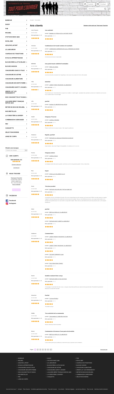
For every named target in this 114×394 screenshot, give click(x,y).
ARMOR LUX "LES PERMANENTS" (85, 369)
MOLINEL (20, 360)
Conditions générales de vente (39, 389)
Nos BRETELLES (23, 374)
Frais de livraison (52, 389)
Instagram (11, 203)
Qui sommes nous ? (11, 389)
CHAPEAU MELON (53, 156)
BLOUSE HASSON (81, 365)
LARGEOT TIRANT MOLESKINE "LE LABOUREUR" (60, 85)
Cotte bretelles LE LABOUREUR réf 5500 (58, 316)
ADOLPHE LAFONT (23, 363)
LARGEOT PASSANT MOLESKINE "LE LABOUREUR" (60, 236)
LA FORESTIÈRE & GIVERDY (55, 374)
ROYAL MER (79, 360)
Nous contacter (16, 184)
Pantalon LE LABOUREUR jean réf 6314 (58, 104)
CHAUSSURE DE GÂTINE (54, 367)
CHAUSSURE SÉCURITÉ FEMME (27, 369)
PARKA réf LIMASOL (53, 67)
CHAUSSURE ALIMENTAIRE (84, 367)
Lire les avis (16, 167)
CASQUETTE (50, 376)
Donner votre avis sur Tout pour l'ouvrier (96, 25)
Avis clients (61, 389)
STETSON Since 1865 (53, 360)
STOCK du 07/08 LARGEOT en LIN (57, 174)
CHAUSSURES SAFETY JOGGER (56, 369)
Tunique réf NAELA (53, 298)
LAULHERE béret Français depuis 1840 (59, 372)
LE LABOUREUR (51, 363)
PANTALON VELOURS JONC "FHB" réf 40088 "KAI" (60, 189)
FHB (77, 358)
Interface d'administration (101, 389)
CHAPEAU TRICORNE (54, 120)
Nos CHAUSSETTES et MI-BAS (27, 372)
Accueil (31, 20)
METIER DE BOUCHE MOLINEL (84, 372)
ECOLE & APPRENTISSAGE (25, 365)
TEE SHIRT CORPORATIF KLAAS (56, 254)
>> (50, 349)
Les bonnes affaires (81, 389)
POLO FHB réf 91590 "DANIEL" (56, 263)
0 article (90, 4)
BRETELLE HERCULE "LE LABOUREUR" (58, 212)
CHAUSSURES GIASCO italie (26, 367)
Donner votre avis (16, 164)
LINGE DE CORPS (23, 379)
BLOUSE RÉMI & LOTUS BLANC (56, 365)
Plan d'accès (26, 389)
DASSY (49, 358)
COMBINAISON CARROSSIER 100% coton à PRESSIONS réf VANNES (64, 49)
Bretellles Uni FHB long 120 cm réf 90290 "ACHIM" (60, 33)
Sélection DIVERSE (82, 376)
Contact (103, 4)
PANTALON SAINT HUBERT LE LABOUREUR (59, 221)
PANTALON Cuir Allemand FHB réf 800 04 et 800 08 (61, 138)
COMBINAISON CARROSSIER (84, 374)
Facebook (11, 200)
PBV (19, 376)
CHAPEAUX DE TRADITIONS (84, 363)
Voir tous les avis (103, 349)
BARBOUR (21, 358)
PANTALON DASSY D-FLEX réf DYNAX (58, 279)
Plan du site (90, 389)
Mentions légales (69, 389)
